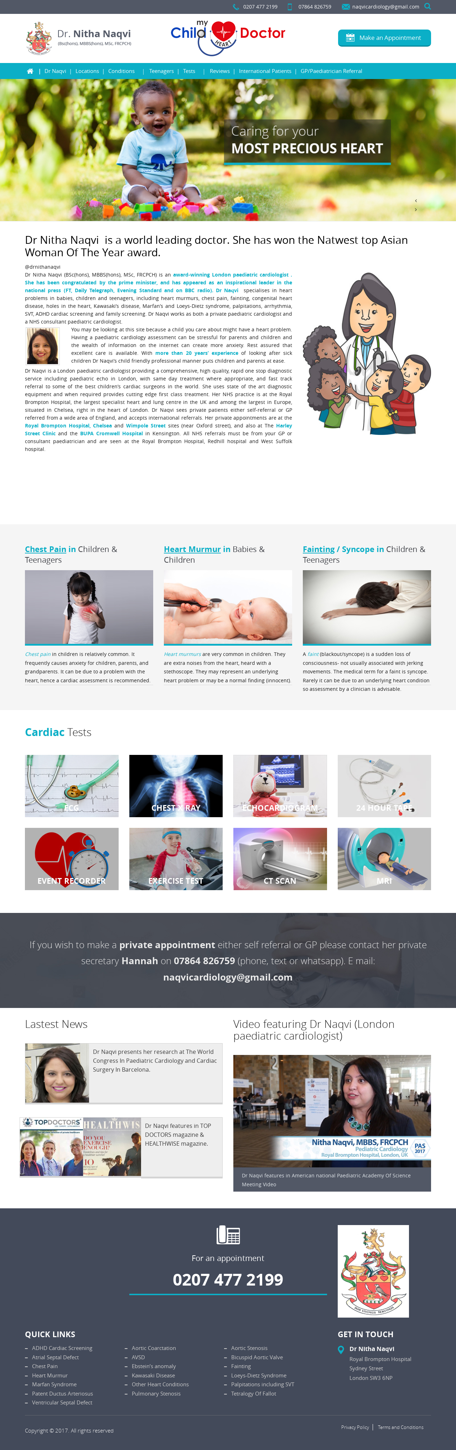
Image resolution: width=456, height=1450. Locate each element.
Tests (189, 70)
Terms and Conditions (401, 1427)
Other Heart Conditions (160, 1384)
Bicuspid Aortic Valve (257, 1357)
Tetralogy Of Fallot (253, 1393)
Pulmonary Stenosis (156, 1393)
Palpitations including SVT (262, 1384)
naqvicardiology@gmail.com (385, 6)
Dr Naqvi (55, 70)
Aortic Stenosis (249, 1347)
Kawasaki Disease (153, 1375)
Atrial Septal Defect (55, 1357)
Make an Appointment (390, 37)
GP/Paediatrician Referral (331, 70)
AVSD (138, 1357)
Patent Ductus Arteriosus (62, 1393)
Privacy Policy (355, 1427)
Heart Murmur (192, 549)
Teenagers (161, 70)
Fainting (319, 549)
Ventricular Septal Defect (62, 1402)
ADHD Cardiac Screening (62, 1347)
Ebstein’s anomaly (154, 1366)
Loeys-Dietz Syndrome (258, 1375)
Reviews (220, 70)
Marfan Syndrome (54, 1384)
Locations (87, 70)
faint (312, 654)
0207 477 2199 (260, 6)
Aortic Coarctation (154, 1347)
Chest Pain (45, 549)
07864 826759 (315, 6)
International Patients (265, 70)
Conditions (121, 70)
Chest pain (38, 654)
